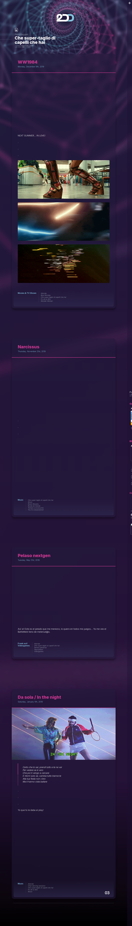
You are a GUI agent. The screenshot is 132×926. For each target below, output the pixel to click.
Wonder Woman (47, 301)
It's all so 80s (45, 299)
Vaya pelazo (38, 649)
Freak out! (22, 643)
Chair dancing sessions (36, 886)
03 (107, 892)
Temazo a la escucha (35, 508)
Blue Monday (45, 295)
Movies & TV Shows (27, 293)
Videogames (24, 645)
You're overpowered (35, 510)
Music (20, 500)
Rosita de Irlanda (34, 506)
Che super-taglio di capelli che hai (53, 297)
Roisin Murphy (33, 504)
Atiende (43, 293)
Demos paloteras (40, 647)
